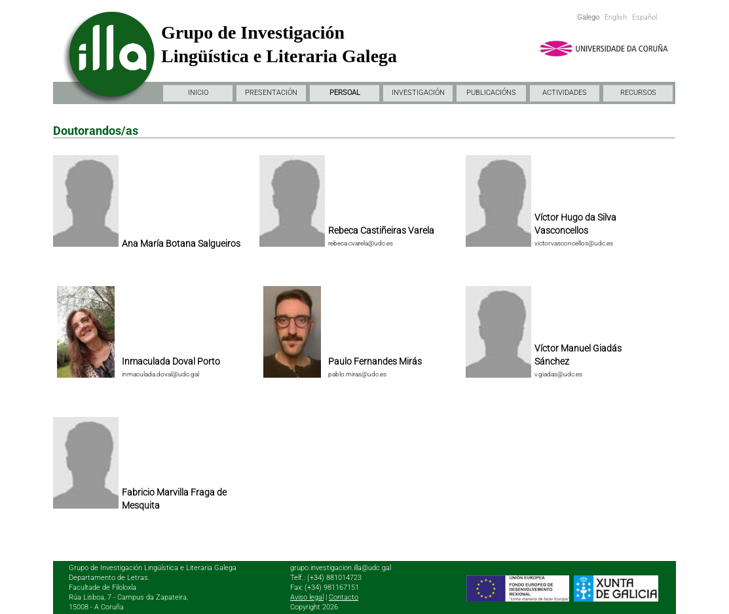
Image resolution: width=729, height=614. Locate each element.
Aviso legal (307, 597)
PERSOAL (344, 92)
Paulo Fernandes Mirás (375, 361)
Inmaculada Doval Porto (171, 361)
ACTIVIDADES (564, 92)
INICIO (198, 92)
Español (644, 17)
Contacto (343, 597)
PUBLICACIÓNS (491, 92)
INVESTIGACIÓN (418, 92)
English (616, 17)
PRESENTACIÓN (271, 92)
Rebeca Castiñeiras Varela (381, 230)
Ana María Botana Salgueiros (181, 243)
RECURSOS (638, 92)
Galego (588, 17)
